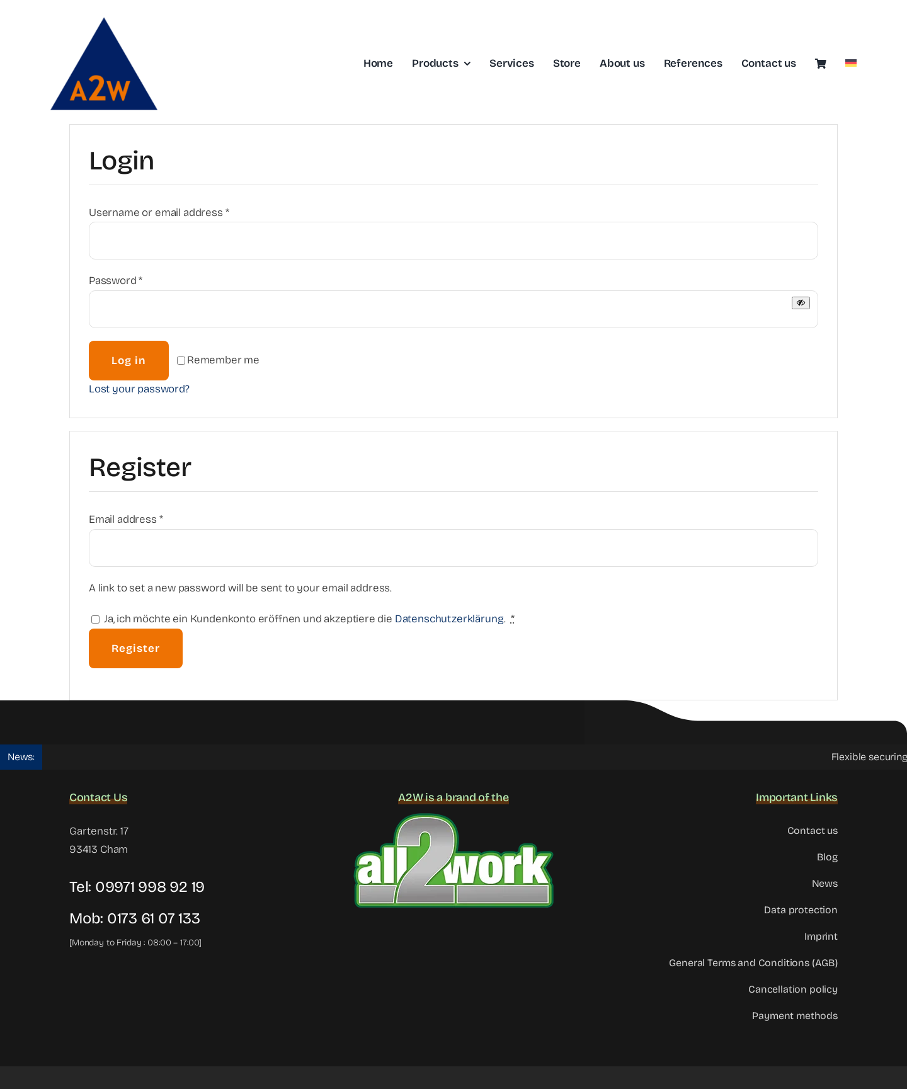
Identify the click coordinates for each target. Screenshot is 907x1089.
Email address (126, 519)
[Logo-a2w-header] (103, 15)
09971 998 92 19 (150, 887)
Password (115, 280)
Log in (128, 360)
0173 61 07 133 (153, 918)
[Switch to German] (851, 64)
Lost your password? (139, 389)
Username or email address (159, 212)
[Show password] (801, 303)
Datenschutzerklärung (450, 618)
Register (135, 648)
